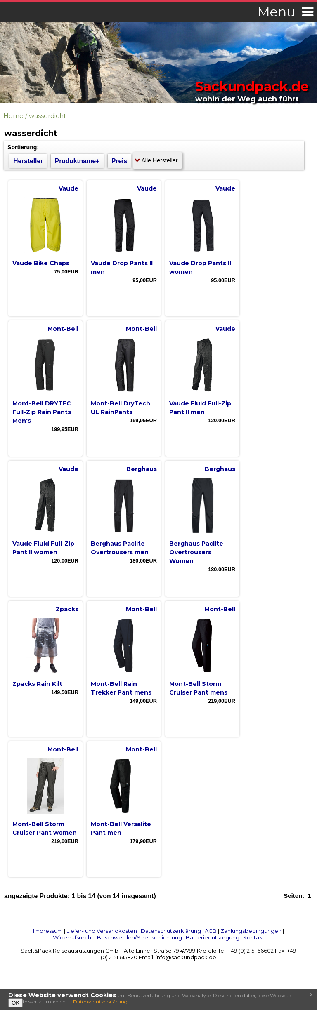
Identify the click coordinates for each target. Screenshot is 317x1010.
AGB (211, 931)
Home (13, 116)
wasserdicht (47, 116)
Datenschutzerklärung (171, 931)
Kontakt (254, 937)
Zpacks (67, 609)
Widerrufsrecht (73, 937)
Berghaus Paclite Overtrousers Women (196, 552)
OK (15, 1003)
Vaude (68, 188)
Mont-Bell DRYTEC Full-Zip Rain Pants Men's (41, 412)
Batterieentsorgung (212, 937)
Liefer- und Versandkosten (101, 931)
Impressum (48, 931)
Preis (119, 161)
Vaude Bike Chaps (40, 263)
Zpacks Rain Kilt (37, 683)
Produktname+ (77, 161)
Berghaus (141, 469)
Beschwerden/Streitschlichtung (139, 937)
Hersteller (28, 161)
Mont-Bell (62, 328)
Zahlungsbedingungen (251, 931)
